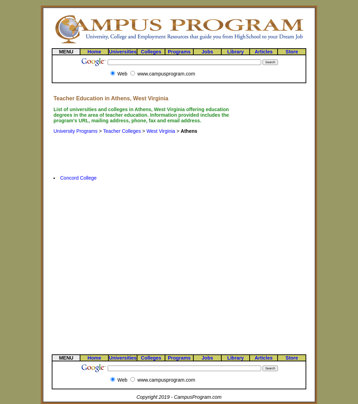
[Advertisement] (148, 149)
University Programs (75, 131)
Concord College (78, 178)
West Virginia (160, 131)
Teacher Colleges (122, 131)
